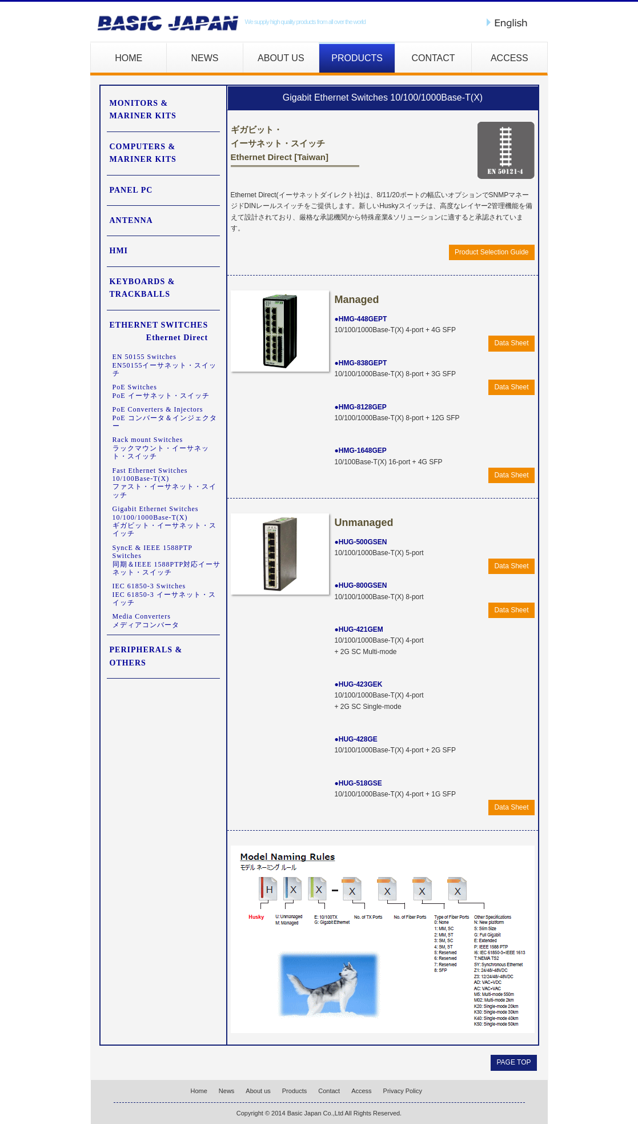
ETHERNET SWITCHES (159, 333)
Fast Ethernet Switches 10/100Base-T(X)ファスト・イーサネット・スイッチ (164, 483)
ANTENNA (131, 220)
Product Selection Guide (491, 252)
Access (361, 1090)
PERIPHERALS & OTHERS (146, 656)
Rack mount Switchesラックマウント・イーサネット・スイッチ (161, 448)
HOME (128, 58)
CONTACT (433, 58)
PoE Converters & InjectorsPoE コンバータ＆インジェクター (165, 417)
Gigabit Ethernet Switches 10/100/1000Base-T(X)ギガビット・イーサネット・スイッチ (164, 521)
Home (199, 1090)
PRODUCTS (357, 58)
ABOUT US (281, 58)
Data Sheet (511, 343)
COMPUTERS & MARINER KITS (143, 153)
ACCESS (509, 58)
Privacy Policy (402, 1090)
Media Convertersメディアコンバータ (146, 620)
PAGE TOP (513, 1062)
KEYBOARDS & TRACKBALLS (142, 287)
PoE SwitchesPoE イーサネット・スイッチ (161, 391)
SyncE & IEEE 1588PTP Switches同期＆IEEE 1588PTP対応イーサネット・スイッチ (167, 560)
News (227, 1090)
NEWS (204, 58)
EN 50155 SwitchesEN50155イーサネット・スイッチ (165, 365)
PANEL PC (131, 190)
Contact (329, 1090)
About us (258, 1090)
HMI (119, 250)
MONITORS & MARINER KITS (143, 109)
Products (294, 1090)
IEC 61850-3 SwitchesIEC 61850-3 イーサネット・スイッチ (164, 594)
